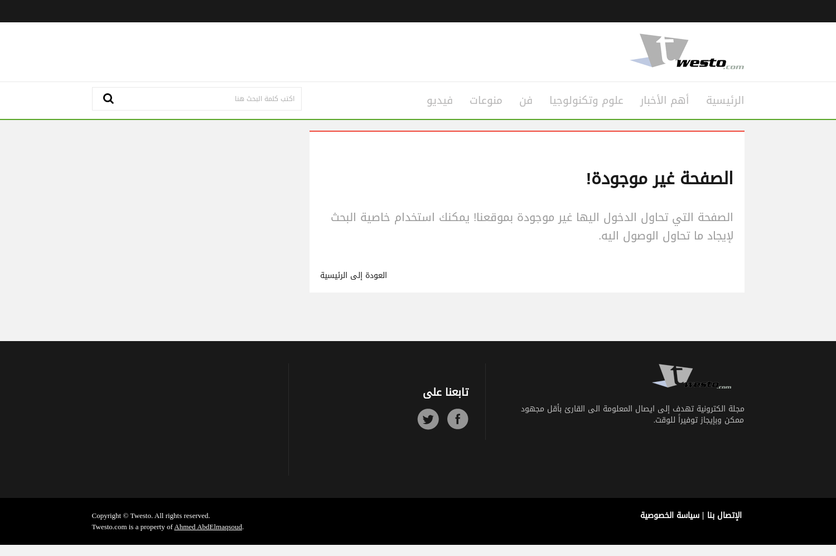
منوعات (486, 100)
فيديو (440, 100)
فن (526, 100)
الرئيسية (725, 100)
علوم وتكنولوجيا (586, 100)
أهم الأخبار (664, 100)
